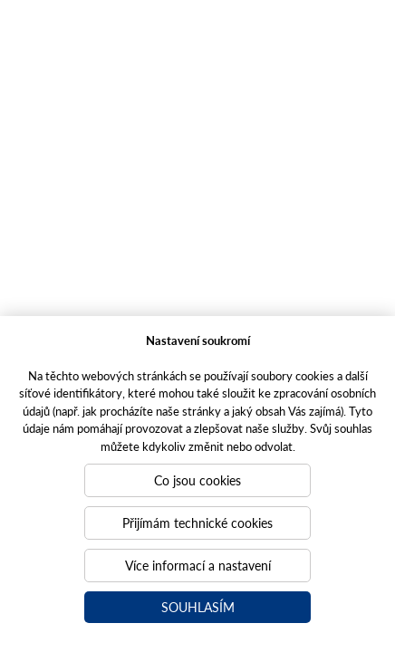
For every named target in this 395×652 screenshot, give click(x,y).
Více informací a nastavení (198, 565)
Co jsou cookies (197, 480)
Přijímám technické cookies (197, 522)
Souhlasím (198, 607)
